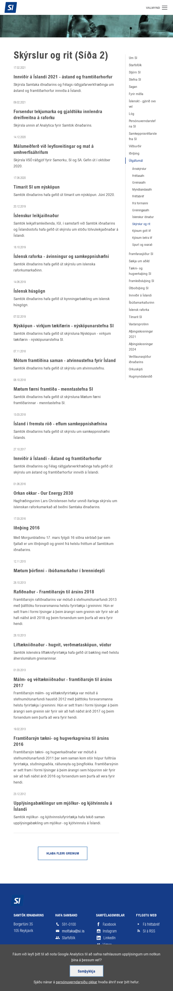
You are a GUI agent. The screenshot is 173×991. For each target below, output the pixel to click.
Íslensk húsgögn (29, 291)
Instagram (110, 931)
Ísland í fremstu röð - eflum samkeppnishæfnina (60, 423)
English (78, 974)
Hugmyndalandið (140, 376)
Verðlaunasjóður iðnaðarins (140, 359)
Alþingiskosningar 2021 (141, 334)
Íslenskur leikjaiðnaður (36, 215)
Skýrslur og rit (141, 224)
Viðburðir (135, 146)
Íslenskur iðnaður (143, 217)
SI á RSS (149, 931)
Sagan (133, 86)
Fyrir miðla (136, 94)
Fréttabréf (138, 196)
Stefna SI (135, 79)
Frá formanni (140, 203)
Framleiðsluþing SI (141, 281)
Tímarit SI (135, 317)
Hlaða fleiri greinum (62, 853)
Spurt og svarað (142, 245)
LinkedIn (109, 938)
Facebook (109, 924)
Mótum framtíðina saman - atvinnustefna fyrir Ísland (65, 360)
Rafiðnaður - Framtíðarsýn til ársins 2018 (54, 592)
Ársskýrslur (139, 169)
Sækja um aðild (139, 261)
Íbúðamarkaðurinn (141, 302)
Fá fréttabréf (151, 924)
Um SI (133, 58)
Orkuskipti (136, 369)
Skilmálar (39, 974)
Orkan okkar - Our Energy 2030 (43, 493)
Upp (149, 974)
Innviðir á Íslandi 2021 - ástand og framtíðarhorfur (63, 77)
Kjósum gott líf (141, 231)
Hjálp (60, 974)
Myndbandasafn (142, 189)
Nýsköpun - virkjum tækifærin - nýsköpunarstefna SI (64, 325)
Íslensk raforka (139, 310)
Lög (131, 114)
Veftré (18, 974)
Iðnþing (134, 153)
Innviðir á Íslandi (140, 295)
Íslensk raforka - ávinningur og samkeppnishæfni (61, 256)
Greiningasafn (140, 210)
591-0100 (69, 924)
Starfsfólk (135, 65)
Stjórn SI (135, 72)
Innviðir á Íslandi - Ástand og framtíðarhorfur (58, 458)
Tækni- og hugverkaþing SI (140, 271)
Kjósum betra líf (142, 238)
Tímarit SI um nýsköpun (37, 187)
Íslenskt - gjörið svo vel (142, 104)
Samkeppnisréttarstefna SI (143, 136)
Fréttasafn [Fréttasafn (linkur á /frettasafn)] (138, 176)
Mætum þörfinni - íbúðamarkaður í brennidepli (59, 570)
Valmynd (166, 7)
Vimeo (107, 944)
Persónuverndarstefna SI (142, 123)
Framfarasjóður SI (141, 254)
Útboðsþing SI (138, 288)
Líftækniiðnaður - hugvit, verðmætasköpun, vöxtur (62, 644)
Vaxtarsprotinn (139, 324)
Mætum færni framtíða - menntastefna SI (53, 389)
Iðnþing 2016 (27, 528)
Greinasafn (139, 182)
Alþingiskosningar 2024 (141, 346)
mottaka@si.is (73, 931)
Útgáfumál (136, 160)
